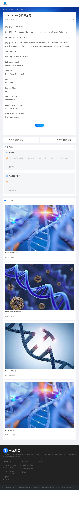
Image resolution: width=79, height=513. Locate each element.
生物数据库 (12, 9)
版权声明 (30, 465)
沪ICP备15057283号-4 (64, 487)
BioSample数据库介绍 (11, 252)
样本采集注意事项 (14, 176)
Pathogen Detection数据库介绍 (14, 311)
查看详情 (11, 167)
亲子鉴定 (6, 471)
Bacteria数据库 (20, 9)
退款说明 (30, 469)
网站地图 (53, 487)
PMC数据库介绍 (10, 430)
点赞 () (40, 125)
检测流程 (11, 152)
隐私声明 (23, 469)
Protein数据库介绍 (10, 371)
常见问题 (23, 465)
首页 (6, 9)
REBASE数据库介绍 (16, 140)
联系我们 (23, 472)
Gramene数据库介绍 (63, 140)
